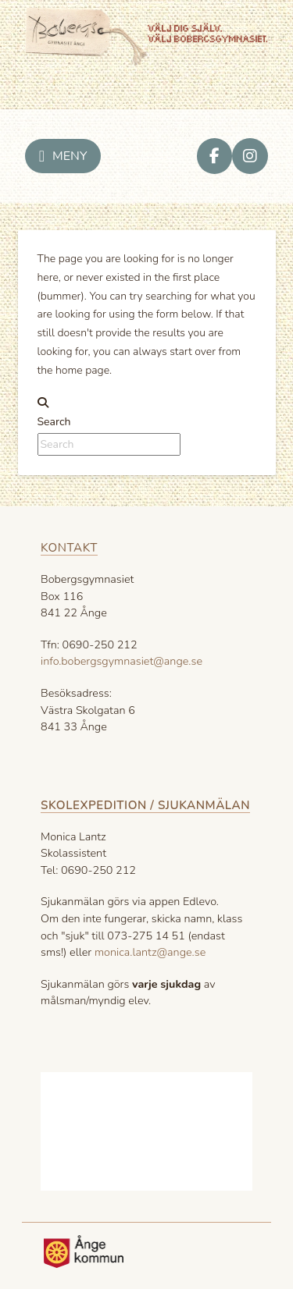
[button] (63, 156)
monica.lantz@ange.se (150, 952)
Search (54, 421)
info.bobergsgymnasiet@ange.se (121, 661)
